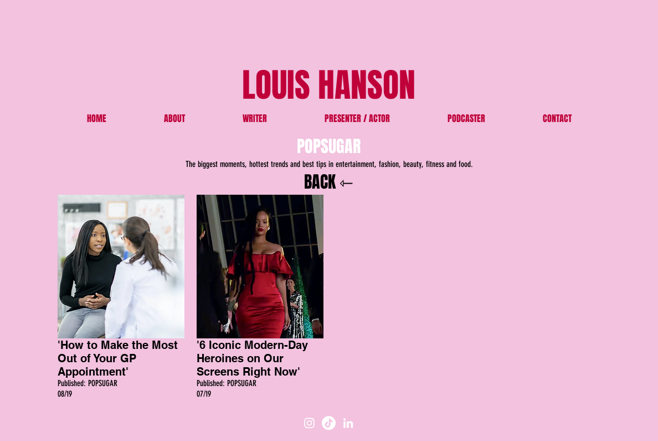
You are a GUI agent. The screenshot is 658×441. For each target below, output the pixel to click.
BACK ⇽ (328, 182)
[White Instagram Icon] (309, 423)
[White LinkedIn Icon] (348, 423)
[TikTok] (329, 423)
